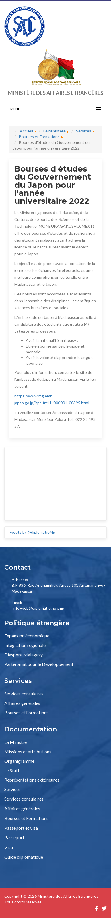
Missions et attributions (27, 751)
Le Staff (12, 770)
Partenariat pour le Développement (38, 664)
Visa (8, 847)
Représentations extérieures (31, 779)
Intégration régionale (25, 645)
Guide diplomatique (23, 857)
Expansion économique (26, 635)
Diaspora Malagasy (23, 654)
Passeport (14, 837)
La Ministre (15, 742)
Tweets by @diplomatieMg (31, 532)
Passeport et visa (21, 828)
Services (12, 789)
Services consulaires (24, 693)
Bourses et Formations (26, 712)
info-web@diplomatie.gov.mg (38, 608)
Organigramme (19, 761)
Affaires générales (22, 703)
